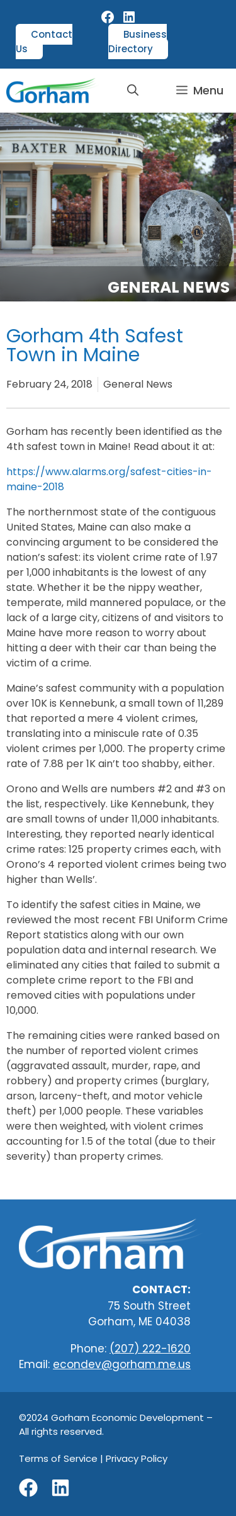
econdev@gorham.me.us (122, 1364)
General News (169, 287)
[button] (132, 90)
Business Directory (137, 41)
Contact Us (44, 41)
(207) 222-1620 (150, 1348)
